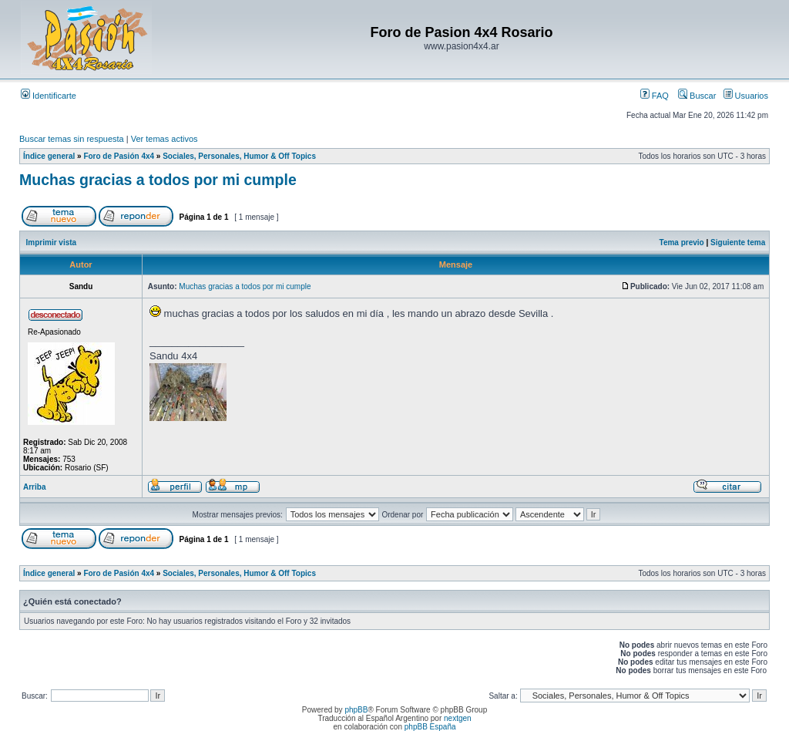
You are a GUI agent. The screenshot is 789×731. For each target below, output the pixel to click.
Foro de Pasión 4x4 (118, 156)
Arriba (34, 487)
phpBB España (430, 727)
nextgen (458, 718)
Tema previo (682, 242)
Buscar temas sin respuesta (71, 138)
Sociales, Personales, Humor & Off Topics (239, 156)
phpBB (356, 710)
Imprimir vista (51, 242)
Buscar (697, 95)
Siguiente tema (737, 242)
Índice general (49, 156)
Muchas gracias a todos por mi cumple (158, 179)
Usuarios (746, 95)
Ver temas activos (164, 138)
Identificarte (48, 95)
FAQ (654, 95)
